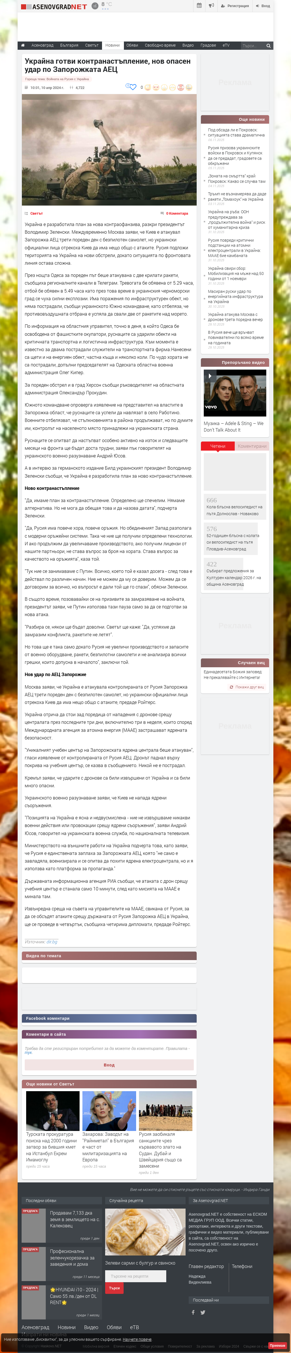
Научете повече (137, 1339)
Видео (91, 1327)
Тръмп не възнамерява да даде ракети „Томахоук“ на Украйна (237, 196)
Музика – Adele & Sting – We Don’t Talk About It (233, 426)
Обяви (114, 1327)
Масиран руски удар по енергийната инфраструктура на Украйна (235, 296)
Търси (114, 1288)
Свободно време (160, 45)
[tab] (218, 448)
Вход (109, 1065)
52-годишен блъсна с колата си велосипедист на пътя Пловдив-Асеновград (233, 542)
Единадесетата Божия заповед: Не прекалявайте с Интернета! (233, 674)
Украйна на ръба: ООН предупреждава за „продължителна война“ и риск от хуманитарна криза (236, 219)
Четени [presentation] (217, 446)
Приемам (277, 1346)
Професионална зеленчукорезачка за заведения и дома (72, 1257)
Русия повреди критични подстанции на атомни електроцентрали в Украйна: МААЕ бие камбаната (234, 247)
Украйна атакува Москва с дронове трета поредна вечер (235, 317)
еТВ (134, 1327)
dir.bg (51, 941)
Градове (208, 45)
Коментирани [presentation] (252, 446)
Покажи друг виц (247, 687)
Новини (112, 45)
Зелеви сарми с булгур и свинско (140, 1263)
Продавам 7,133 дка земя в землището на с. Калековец (75, 1219)
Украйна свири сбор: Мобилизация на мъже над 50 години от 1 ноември (236, 273)
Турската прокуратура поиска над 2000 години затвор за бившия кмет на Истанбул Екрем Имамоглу (51, 1147)
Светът (36, 213)
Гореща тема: (57, 79)
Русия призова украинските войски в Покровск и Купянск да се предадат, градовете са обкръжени (235, 155)
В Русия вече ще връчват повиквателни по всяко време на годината (236, 337)
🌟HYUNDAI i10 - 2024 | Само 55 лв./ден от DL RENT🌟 (74, 1295)
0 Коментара (177, 213)
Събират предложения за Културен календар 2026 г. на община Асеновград (234, 577)
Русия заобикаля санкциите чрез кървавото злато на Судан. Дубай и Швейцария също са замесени (160, 1150)
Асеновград (35, 1327)
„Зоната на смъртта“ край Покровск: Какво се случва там (236, 178)
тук (28, 1052)
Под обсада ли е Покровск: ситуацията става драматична (236, 132)
